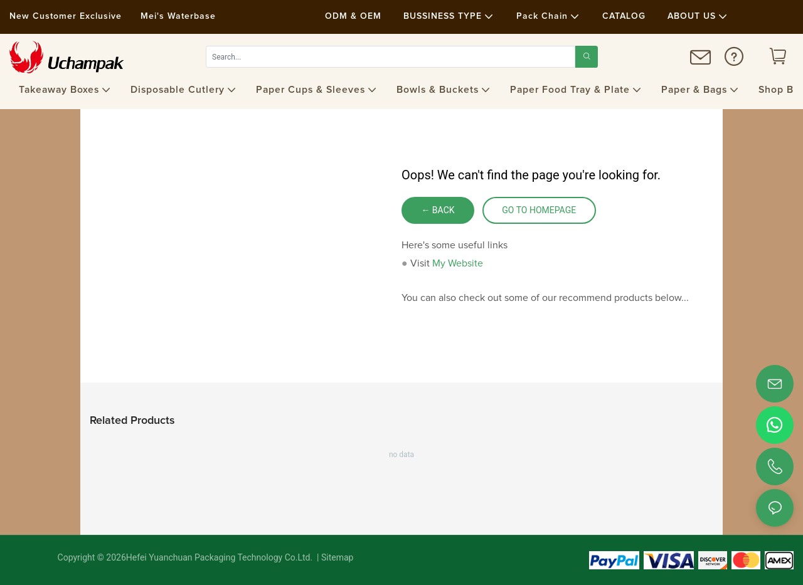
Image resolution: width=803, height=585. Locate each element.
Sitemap (336, 557)
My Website (457, 263)
